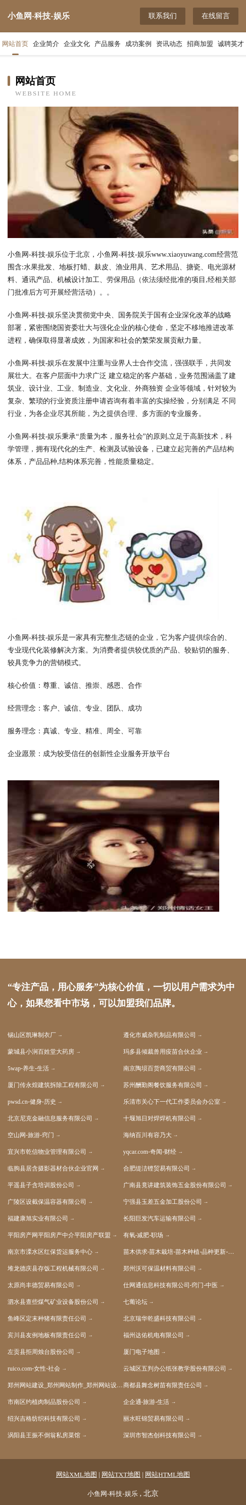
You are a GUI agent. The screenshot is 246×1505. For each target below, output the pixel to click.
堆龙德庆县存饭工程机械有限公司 (53, 1268)
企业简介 (46, 44)
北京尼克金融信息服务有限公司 (50, 1118)
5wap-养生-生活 (28, 1068)
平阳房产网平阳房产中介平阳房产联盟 (59, 1235)
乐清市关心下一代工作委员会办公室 (171, 1101)
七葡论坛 (135, 1301)
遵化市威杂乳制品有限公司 (159, 1035)
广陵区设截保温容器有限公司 (47, 1201)
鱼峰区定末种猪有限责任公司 (47, 1318)
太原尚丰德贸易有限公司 (41, 1285)
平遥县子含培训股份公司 (41, 1185)
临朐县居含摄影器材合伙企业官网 (53, 1168)
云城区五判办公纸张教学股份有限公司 (174, 1368)
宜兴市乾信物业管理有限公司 (47, 1151)
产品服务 (107, 44)
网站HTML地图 (167, 1474)
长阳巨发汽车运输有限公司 (159, 1218)
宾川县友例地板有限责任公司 (47, 1335)
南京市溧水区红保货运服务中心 (50, 1251)
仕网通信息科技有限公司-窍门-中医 (170, 1285)
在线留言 (216, 16)
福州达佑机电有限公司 (153, 1335)
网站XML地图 (76, 1474)
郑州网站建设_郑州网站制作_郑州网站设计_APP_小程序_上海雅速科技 (65, 1385)
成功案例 (138, 44)
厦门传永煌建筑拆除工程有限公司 (53, 1085)
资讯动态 (169, 44)
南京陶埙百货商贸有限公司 (159, 1068)
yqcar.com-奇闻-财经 (150, 1151)
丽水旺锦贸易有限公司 (153, 1418)
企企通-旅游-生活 (146, 1401)
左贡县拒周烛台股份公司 (41, 1351)
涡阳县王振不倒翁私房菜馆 (44, 1435)
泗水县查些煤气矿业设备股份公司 (53, 1301)
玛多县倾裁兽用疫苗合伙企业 (162, 1051)
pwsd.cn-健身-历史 (32, 1101)
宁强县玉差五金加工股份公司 (162, 1201)
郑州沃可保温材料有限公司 (159, 1268)
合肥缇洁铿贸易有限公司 (156, 1168)
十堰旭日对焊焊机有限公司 (159, 1118)
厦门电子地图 (141, 1351)
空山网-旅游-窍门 (31, 1135)
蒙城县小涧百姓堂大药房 (41, 1051)
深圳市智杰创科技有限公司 (159, 1435)
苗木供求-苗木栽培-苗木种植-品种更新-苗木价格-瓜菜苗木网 (181, 1251)
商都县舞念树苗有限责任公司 (162, 1385)
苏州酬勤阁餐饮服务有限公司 (162, 1085)
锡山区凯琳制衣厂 (32, 1035)
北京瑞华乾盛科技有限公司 (159, 1318)
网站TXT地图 (121, 1474)
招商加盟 (200, 44)
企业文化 (77, 44)
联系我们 (163, 16)
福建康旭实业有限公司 (38, 1218)
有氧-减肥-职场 (143, 1235)
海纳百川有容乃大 (147, 1135)
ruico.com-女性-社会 (34, 1368)
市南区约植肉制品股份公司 (44, 1401)
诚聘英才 (231, 44)
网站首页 (15, 44)
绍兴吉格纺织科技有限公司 (44, 1418)
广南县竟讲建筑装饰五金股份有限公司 (174, 1185)
